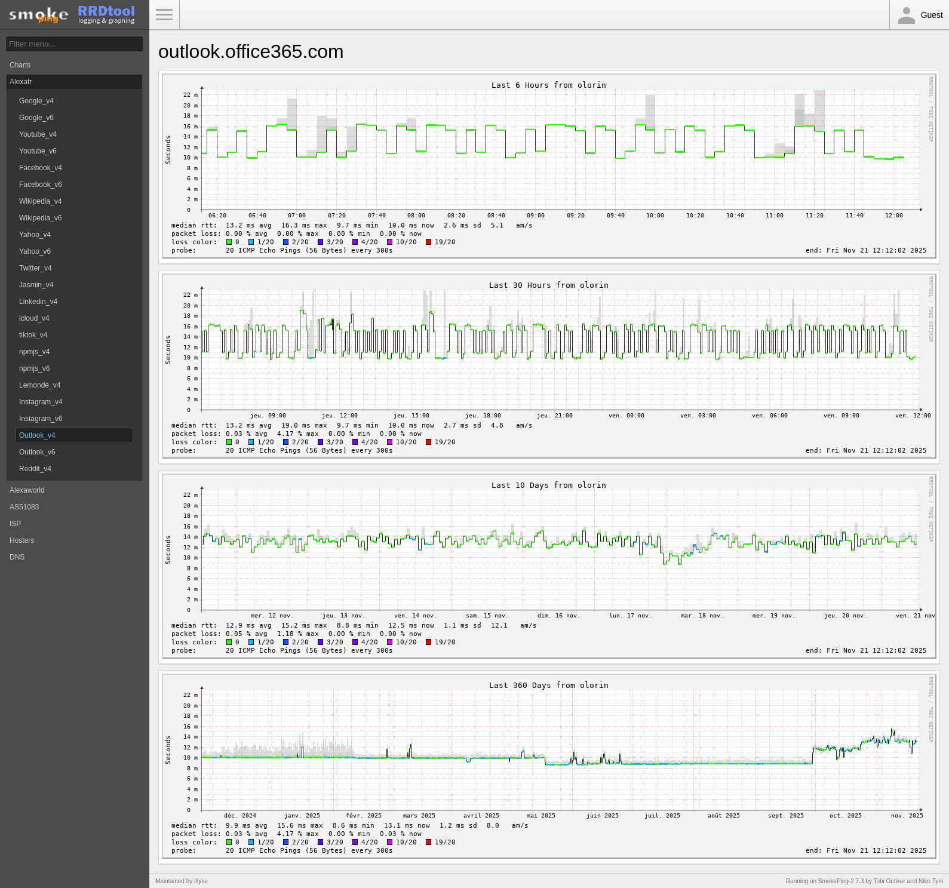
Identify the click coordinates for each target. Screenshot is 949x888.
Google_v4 (36, 101)
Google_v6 (36, 117)
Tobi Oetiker (889, 881)
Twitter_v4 (35, 268)
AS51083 (24, 507)
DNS (17, 557)
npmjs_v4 (34, 352)
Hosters (22, 540)
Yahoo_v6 (35, 251)
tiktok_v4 (33, 335)
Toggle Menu (164, 15)
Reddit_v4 (35, 469)
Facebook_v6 (40, 184)
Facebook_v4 (40, 168)
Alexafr (21, 82)
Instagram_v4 (41, 402)
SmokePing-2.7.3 (841, 881)
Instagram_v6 (41, 418)
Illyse (201, 881)
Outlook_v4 (37, 435)
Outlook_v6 (37, 452)
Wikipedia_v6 (40, 218)
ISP (15, 524)
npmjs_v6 (34, 368)
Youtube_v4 (38, 134)
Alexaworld (27, 490)
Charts (20, 65)
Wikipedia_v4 (40, 201)
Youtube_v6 (38, 151)
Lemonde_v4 (39, 385)
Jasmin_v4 (36, 285)
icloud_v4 (34, 318)
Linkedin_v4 (38, 301)
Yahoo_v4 (35, 235)
